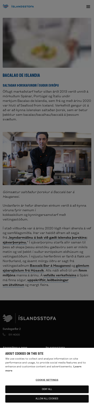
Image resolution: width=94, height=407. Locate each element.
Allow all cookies (47, 399)
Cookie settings (47, 380)
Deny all (47, 389)
